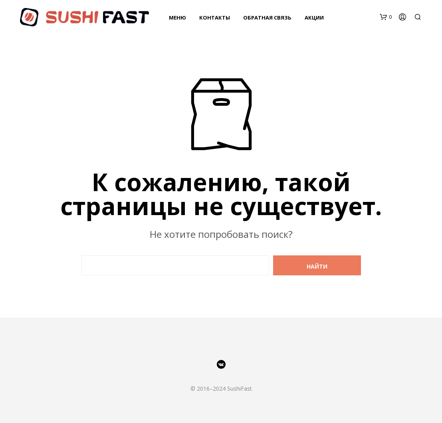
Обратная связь (267, 17)
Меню (177, 17)
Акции (314, 17)
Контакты (214, 17)
